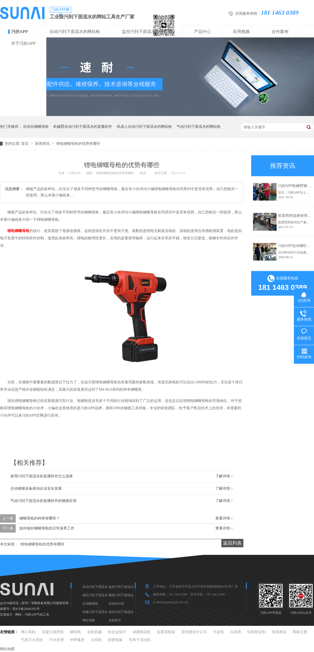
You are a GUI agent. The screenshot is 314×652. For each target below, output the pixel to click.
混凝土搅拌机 (53, 632)
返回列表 (232, 543)
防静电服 (115, 640)
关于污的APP (23, 43)
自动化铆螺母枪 (36, 127)
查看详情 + (224, 518)
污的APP (19, 31)
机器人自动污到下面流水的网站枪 (144, 127)
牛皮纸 (218, 632)
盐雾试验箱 (166, 632)
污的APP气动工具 (37, 614)
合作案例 (280, 31)
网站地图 (88, 620)
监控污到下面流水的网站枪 (147, 31)
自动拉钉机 (116, 603)
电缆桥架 (279, 632)
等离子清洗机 (140, 640)
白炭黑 (235, 632)
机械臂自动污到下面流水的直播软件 (82, 127)
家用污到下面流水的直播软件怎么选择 (41, 476)
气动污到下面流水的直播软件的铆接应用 (43, 501)
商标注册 (300, 632)
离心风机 (28, 632)
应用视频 (241, 31)
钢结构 (75, 632)
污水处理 (56, 640)
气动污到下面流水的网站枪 (199, 127)
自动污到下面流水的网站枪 (75, 31)
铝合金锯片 (117, 632)
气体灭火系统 (32, 640)
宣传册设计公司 (194, 632)
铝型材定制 (256, 632)
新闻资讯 (43, 144)
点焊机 (96, 640)
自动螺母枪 (90, 603)
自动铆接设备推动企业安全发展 (36, 488)
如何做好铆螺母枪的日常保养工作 (46, 528)
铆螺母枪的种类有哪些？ (39, 518)
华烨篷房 (77, 640)
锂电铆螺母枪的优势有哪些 (78, 144)
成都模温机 (141, 632)
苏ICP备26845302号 (26, 609)
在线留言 (115, 620)
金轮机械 (94, 632)
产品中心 (202, 31)
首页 (25, 144)
